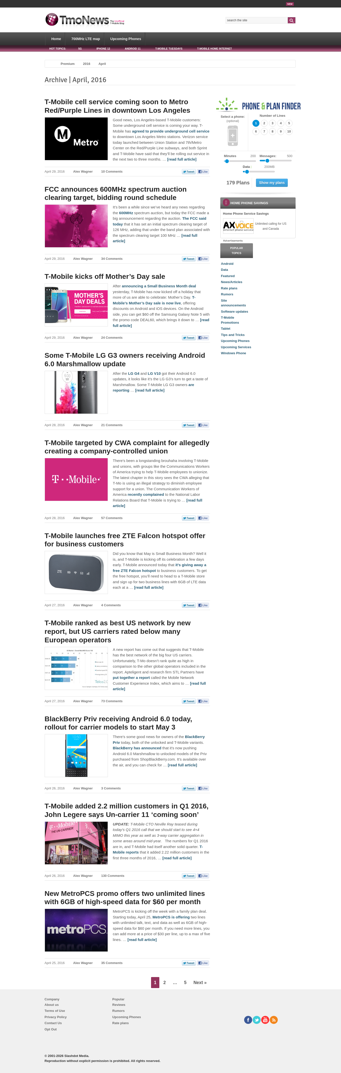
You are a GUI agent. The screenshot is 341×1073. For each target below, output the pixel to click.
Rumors (227, 294)
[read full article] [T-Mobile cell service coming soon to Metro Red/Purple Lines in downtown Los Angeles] (181, 159)
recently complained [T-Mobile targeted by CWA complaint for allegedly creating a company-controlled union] (146, 494)
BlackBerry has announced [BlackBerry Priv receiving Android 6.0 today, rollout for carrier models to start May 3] (137, 748)
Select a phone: (233, 119)
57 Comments (111, 518)
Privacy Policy (56, 1017)
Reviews (118, 1005)
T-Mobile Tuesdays (168, 48)
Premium (68, 64)
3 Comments (111, 788)
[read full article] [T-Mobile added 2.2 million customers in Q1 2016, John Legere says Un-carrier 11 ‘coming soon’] (177, 858)
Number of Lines (273, 115)
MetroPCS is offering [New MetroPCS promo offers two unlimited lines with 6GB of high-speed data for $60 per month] (171, 917)
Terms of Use (55, 1011)
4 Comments (111, 605)
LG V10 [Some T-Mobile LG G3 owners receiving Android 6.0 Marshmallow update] (154, 373)
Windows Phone (233, 353)
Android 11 (133, 48)
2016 (86, 64)
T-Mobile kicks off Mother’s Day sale (105, 276)
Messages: (276, 156)
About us (52, 1005)
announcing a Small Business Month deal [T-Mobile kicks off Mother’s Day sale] (159, 286)
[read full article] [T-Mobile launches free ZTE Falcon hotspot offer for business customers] (149, 587)
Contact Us (53, 1023)
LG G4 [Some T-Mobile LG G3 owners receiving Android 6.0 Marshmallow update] (133, 373)
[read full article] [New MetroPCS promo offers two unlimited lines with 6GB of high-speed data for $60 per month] (142, 939)
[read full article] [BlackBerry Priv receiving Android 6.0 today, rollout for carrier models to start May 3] (182, 765)
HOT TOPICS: (57, 48)
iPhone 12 (103, 48)
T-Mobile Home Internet (214, 48)
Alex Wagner (83, 171)
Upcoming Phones (125, 39)
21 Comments (111, 425)
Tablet (225, 328)
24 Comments (111, 337)
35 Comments (111, 963)
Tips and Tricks (233, 335)
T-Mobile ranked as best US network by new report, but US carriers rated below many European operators (118, 631)
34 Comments (111, 259)
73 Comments (111, 701)
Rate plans (229, 288)
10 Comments (111, 171)
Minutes (230, 156)
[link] (238, 226)
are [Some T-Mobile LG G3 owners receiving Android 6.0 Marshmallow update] (191, 385)
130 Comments (112, 876)
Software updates (234, 311)
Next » (200, 982)
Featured (228, 276)
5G (80, 48)
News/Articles (231, 282)
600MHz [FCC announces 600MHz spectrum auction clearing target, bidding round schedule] (126, 213)
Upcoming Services (236, 347)
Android (227, 264)
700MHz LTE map (85, 39)
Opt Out (51, 1029)
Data (224, 270)
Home (56, 39)
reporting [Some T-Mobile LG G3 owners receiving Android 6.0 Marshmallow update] (121, 390)
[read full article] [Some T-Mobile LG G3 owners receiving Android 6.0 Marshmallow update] (150, 390)
